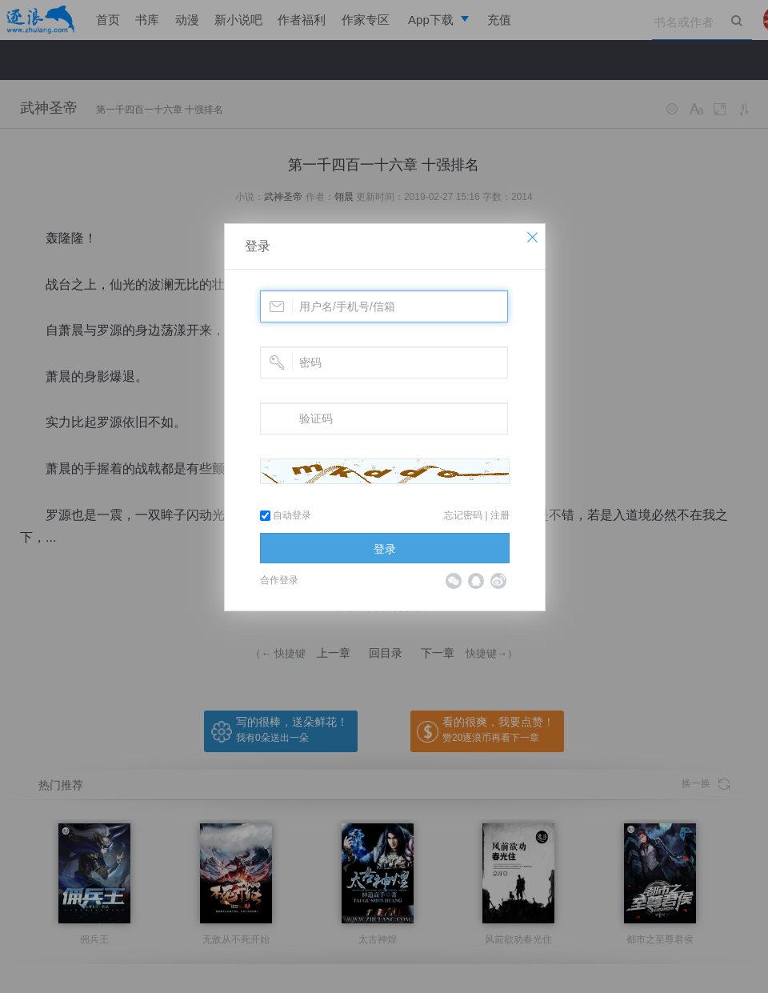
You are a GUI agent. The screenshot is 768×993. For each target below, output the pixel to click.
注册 (500, 515)
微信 (454, 581)
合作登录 (279, 580)
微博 (498, 581)
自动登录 (285, 515)
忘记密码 (463, 515)
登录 (257, 246)
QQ (476, 581)
